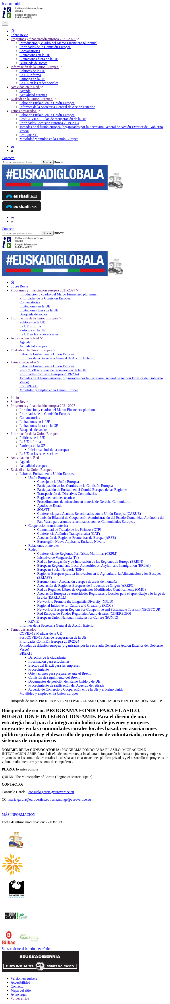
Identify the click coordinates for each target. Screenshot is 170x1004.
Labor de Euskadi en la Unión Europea (47, 473)
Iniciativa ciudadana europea (48, 450)
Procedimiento (38, 669)
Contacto (8, 158)
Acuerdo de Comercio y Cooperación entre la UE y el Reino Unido (76, 689)
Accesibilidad (20, 982)
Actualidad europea (33, 465)
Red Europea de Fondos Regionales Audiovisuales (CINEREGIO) (84, 613)
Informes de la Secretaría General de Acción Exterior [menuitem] (57, 107)
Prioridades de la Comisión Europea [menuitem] (45, 47)
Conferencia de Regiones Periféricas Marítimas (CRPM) (77, 553)
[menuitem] (12, 31)
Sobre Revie (19, 402)
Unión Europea (39, 477)
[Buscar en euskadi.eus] (21, 162)
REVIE (33, 621)
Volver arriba (20, 998)
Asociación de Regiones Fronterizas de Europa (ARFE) (76, 537)
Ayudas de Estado (49, 505)
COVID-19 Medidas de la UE (40, 633)
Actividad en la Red (25, 457)
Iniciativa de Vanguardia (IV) (58, 557)
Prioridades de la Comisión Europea (45, 414)
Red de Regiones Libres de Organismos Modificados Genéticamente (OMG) (91, 589)
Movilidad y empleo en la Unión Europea (48, 693)
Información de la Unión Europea (34, 434)
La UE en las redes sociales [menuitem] (38, 83)
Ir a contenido (11, 4)
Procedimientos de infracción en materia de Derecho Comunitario (83, 501)
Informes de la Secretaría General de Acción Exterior (57, 625)
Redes (32, 549)
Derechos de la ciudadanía (47, 657)
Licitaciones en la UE (34, 422)
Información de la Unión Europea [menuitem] (37, 67)
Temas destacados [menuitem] (26, 111)
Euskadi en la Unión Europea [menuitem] (34, 99)
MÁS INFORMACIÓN (18, 814)
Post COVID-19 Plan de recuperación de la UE (52, 637)
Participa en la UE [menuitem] (32, 79)
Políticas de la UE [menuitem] (32, 71)
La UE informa (30, 442)
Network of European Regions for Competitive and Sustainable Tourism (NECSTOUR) (99, 609)
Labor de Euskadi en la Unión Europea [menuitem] (47, 103)
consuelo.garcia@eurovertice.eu (51, 792)
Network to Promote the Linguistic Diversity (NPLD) (75, 601)
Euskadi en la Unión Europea (31, 469)
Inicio (15, 398)
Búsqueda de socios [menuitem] (33, 63)
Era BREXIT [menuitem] (28, 135)
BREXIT (25, 653)
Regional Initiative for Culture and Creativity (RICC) (75, 605)
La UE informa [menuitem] (30, 75)
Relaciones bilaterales (43, 545)
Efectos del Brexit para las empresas (54, 665)
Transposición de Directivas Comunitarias (67, 493)
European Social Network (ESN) (60, 569)
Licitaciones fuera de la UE (38, 426)
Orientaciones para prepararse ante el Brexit (59, 673)
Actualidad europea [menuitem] (33, 95)
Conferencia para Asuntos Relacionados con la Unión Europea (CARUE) (89, 513)
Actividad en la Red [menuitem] (27, 87)
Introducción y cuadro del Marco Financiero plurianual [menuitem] (58, 43)
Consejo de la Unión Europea (58, 481)
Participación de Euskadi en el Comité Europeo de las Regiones (82, 489)
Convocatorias (29, 418)
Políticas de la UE (32, 438)
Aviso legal (19, 994)
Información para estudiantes (49, 661)
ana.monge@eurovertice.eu (71, 799)
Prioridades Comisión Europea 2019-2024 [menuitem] (49, 123)
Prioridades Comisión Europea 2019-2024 (49, 641)
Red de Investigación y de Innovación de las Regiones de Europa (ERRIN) (90, 561)
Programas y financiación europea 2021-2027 (43, 406)
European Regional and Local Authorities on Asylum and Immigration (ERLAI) (94, 565)
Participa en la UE (32, 446)
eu (12, 146)
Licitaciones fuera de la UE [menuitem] (38, 59)
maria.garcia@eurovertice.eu (28, 799)
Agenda (25, 461)
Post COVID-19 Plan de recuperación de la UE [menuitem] (52, 119)
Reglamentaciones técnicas (56, 497)
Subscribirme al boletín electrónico (26, 949)
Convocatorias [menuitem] (29, 51)
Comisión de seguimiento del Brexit (53, 677)
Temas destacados (23, 629)
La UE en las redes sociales (38, 453)
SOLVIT (43, 509)
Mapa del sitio (21, 990)
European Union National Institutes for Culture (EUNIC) (77, 617)
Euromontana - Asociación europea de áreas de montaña (77, 581)
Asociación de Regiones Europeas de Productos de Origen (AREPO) (86, 585)
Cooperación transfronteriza (48, 525)
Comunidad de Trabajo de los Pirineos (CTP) (69, 529)
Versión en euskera (24, 978)
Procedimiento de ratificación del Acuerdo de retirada (66, 685)
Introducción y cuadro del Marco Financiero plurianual (58, 410)
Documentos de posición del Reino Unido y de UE (64, 681)
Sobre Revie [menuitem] (19, 35)
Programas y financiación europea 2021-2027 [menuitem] (45, 39)
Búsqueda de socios (33, 430)
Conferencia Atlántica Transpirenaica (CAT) (68, 533)
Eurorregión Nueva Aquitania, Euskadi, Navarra (71, 541)
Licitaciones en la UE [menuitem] (34, 55)
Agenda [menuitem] (25, 91)
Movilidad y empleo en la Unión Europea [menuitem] (48, 139)
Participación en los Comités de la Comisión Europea (75, 485)
